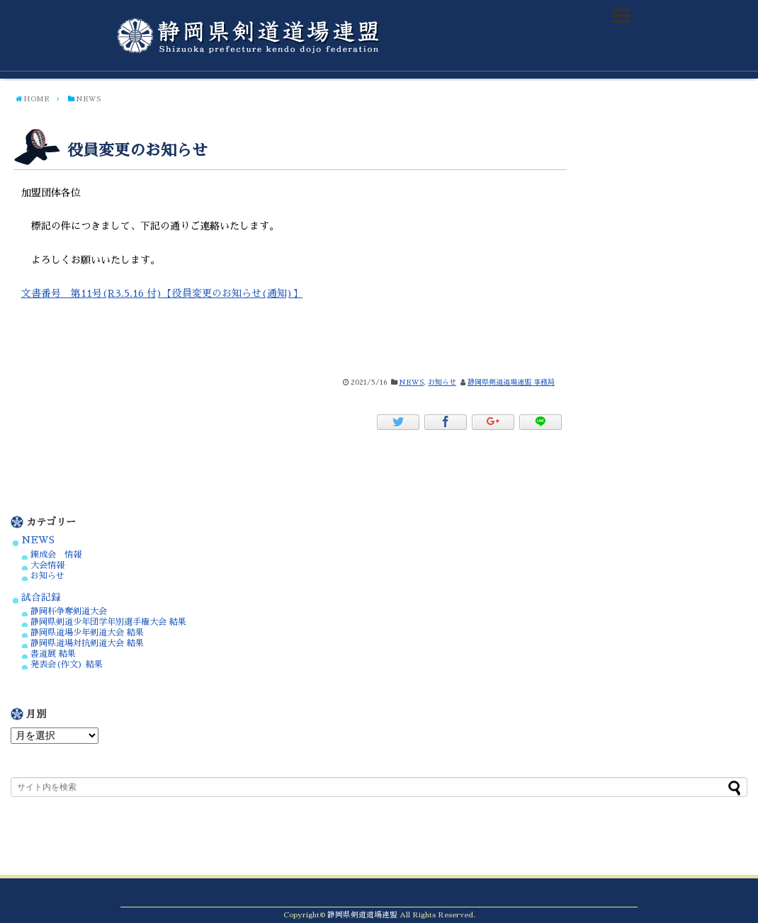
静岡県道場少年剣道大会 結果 (87, 632)
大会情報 (47, 565)
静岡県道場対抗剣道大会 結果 (87, 643)
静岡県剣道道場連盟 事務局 (511, 382)
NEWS (411, 382)
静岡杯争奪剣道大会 (68, 611)
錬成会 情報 (55, 554)
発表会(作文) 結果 (66, 664)
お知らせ (442, 382)
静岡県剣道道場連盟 (362, 915)
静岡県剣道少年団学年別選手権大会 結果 (108, 622)
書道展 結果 (53, 654)
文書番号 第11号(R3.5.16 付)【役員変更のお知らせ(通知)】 (161, 293)
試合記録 (41, 597)
